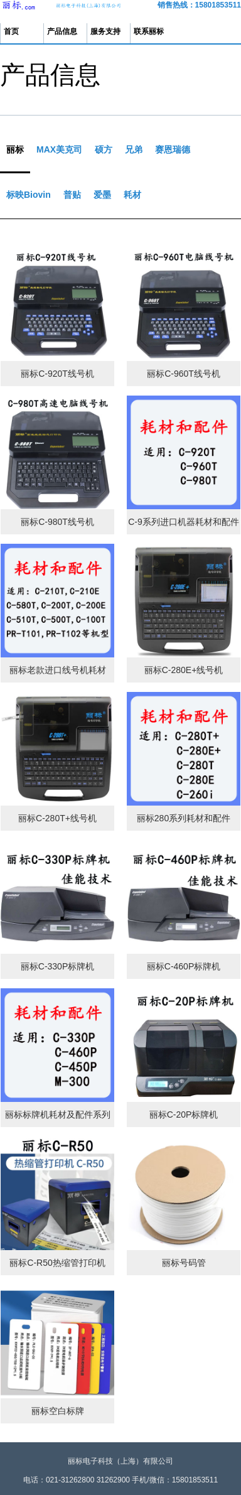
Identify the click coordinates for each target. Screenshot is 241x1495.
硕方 (103, 149)
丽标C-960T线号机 (183, 374)
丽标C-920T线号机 (57, 374)
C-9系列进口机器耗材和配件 (183, 522)
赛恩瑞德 (172, 149)
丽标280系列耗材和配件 (183, 818)
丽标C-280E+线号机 (183, 670)
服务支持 (105, 31)
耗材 (132, 195)
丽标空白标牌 (57, 1411)
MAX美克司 (59, 149)
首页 (11, 31)
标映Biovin (28, 195)
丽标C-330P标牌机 (57, 966)
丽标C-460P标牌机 (183, 966)
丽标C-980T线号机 (57, 522)
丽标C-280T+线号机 (57, 818)
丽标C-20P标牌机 (183, 1114)
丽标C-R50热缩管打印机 (57, 1263)
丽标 (15, 149)
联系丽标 (149, 31)
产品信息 (62, 31)
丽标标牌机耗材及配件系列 (57, 1114)
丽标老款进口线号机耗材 (57, 670)
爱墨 (102, 195)
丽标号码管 (184, 1263)
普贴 (72, 195)
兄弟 (133, 149)
